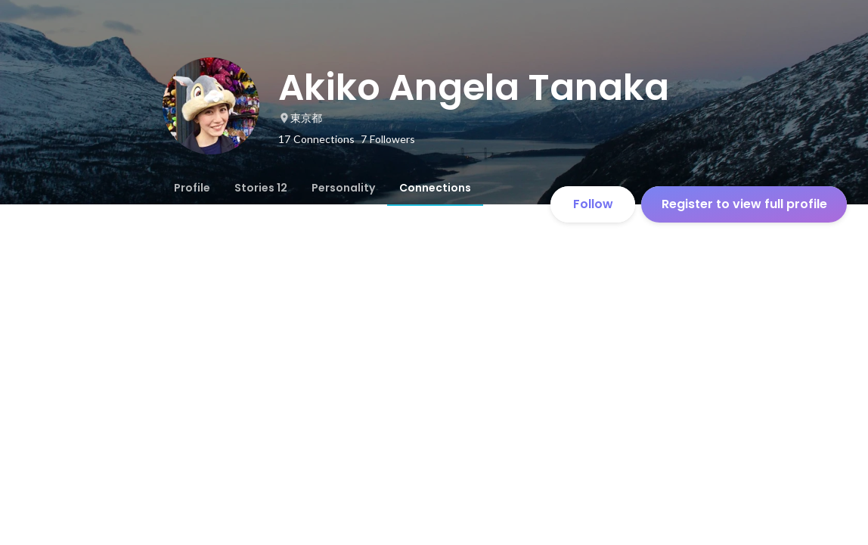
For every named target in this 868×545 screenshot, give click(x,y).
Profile (192, 187)
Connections (435, 187)
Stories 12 (260, 187)
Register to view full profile (744, 204)
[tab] (192, 188)
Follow (593, 204)
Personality (343, 187)
